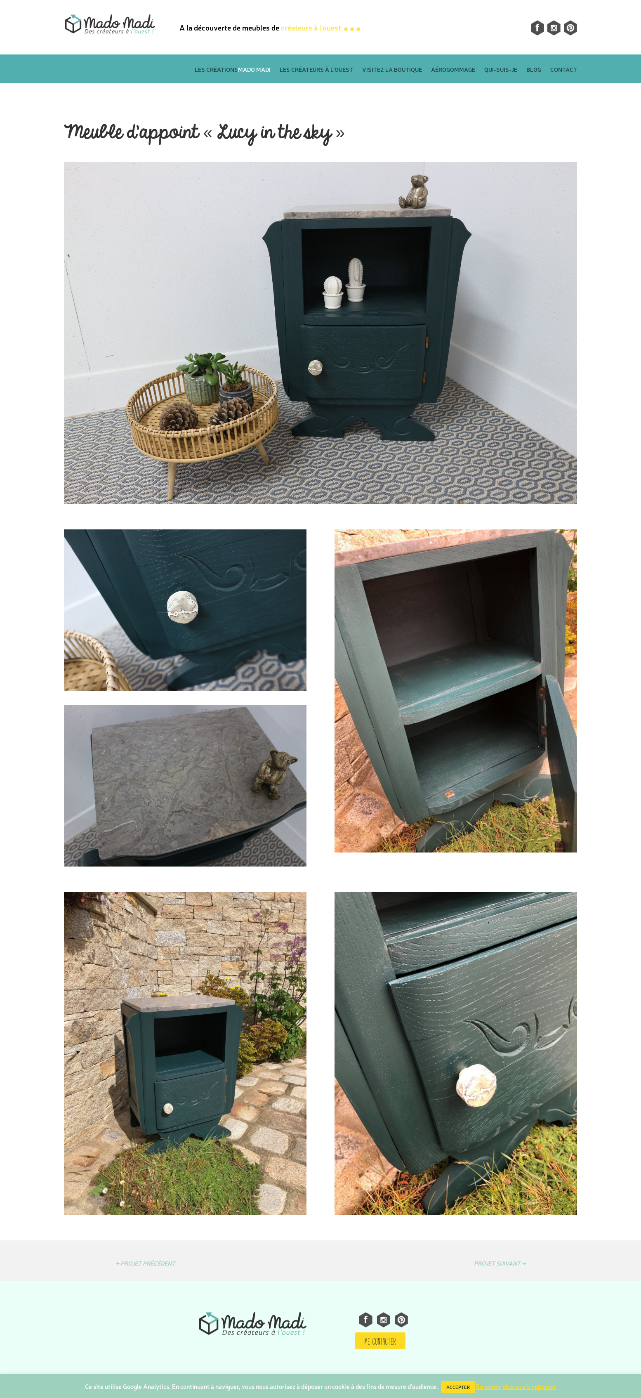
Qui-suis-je (500, 70)
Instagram (549, 27)
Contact (563, 70)
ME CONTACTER (380, 1340)
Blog (533, 70)
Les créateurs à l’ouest (316, 70)
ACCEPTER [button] (458, 1387)
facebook (533, 27)
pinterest (570, 27)
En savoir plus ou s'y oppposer (516, 1386)
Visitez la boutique (392, 70)
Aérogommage (453, 70)
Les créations (233, 70)
